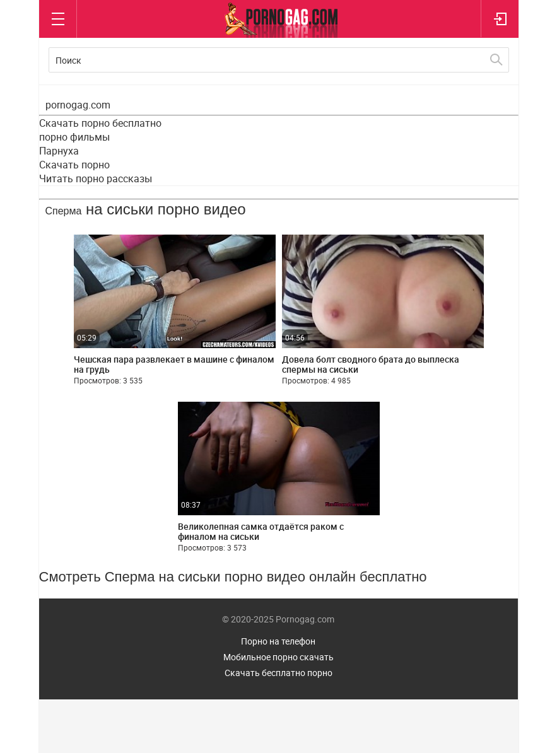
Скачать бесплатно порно (278, 673)
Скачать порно (74, 165)
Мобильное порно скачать (278, 657)
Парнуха (59, 151)
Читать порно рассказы (95, 178)
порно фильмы (74, 137)
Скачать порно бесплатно (100, 123)
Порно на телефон (278, 641)
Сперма (63, 211)
